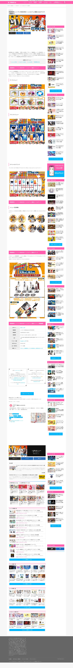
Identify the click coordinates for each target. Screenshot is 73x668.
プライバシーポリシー (29, 661)
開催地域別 (35, 2)
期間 (10, 418)
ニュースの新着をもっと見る (27, 559)
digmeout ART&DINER (15, 420)
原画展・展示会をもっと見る (56, 244)
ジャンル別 (30, 2)
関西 (14, 421)
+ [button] (32, 414)
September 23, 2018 (36, 381)
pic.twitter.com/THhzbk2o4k (17, 380)
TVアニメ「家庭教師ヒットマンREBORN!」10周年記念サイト (31, 348)
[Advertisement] (17, 42)
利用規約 (36, 661)
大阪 (11, 421)
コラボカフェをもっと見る (55, 90)
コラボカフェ (11, 417)
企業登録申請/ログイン (57, 2)
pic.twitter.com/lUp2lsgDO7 (36, 377)
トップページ (25, 2)
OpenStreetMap (40, 422)
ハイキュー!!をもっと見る (55, 282)
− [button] (32, 415)
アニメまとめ (45, 2)
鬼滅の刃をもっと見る (56, 525)
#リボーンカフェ (17, 370)
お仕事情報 (40, 2)
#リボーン (19, 377)
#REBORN (15, 377)
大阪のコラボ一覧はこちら (27, 393)
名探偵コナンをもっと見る (55, 320)
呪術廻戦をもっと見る (56, 358)
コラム (50, 2)
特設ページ (22, 327)
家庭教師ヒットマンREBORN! (18, 417)
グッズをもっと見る (27, 607)
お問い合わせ (18, 650)
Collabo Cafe (12, 2)
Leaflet (36, 422)
